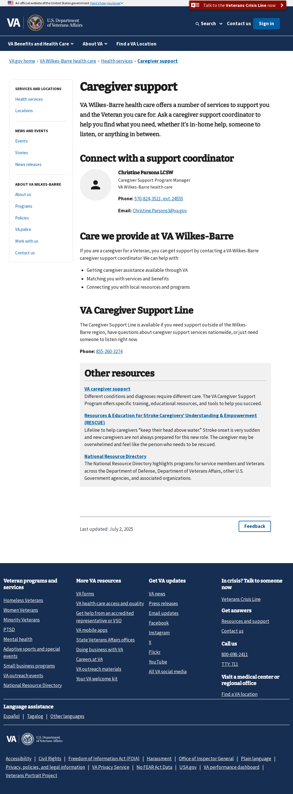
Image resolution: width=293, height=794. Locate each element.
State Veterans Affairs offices (105, 640)
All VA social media (168, 671)
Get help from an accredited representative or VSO (105, 616)
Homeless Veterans (23, 600)
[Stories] (41, 153)
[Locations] (41, 111)
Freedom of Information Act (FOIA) (104, 758)
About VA (93, 44)
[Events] (41, 141)
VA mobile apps (92, 630)
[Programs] (41, 206)
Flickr (155, 652)
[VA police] (41, 229)
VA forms (85, 594)
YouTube (158, 662)
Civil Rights (50, 758)
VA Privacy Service (110, 767)
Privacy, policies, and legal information (45, 767)
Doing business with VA (99, 649)
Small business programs (29, 666)
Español (11, 716)
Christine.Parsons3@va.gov (160, 210)
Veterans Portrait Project (31, 775)
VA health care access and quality (110, 603)
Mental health (17, 639)
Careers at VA (89, 659)
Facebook (159, 623)
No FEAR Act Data (154, 767)
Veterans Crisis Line (241, 599)
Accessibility (18, 758)
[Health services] (41, 99)
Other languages (67, 716)
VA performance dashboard (232, 767)
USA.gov (188, 767)
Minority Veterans (21, 620)
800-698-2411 (234, 654)
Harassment (159, 758)
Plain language (256, 758)
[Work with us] (41, 241)
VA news (157, 594)
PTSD (9, 629)
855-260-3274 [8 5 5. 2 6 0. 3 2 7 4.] (109, 351)
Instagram (159, 632)
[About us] (41, 195)
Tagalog (35, 716)
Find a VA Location (136, 44)
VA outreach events (23, 675)
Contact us (239, 23)
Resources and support (245, 621)
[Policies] (41, 218)
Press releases (163, 603)
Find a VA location (239, 694)
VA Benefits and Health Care (38, 44)
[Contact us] (41, 253)
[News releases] (41, 165)
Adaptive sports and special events (31, 652)
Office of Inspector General (206, 758)
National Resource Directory (32, 685)
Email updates (164, 613)
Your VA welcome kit (97, 679)
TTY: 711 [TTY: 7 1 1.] (229, 664)
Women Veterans (20, 610)
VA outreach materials (98, 669)
